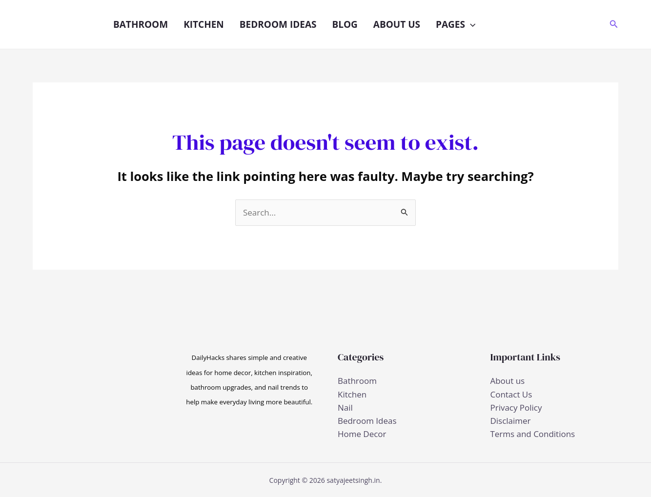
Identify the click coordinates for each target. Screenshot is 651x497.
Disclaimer (510, 420)
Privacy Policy (516, 407)
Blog (344, 24)
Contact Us (511, 394)
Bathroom (140, 24)
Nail (345, 407)
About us (396, 24)
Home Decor (362, 433)
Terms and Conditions (532, 433)
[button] (470, 24)
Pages (455, 24)
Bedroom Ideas (278, 24)
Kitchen (203, 24)
